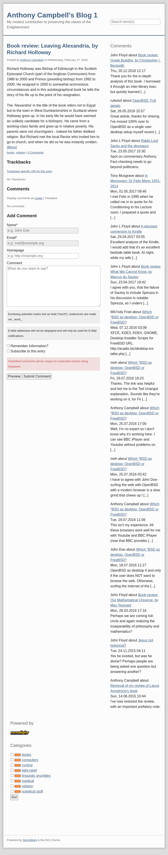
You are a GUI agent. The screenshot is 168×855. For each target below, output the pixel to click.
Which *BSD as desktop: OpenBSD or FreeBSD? (134, 317)
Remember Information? (29, 346)
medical (28, 781)
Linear (39, 198)
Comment (14, 263)
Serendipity (30, 840)
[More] (12, 147)
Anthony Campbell (31, 60)
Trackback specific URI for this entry (29, 171)
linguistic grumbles (36, 775)
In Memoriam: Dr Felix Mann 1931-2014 (135, 181)
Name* (12, 225)
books (10, 152)
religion (20, 152)
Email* (12, 238)
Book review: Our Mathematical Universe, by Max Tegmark (134, 600)
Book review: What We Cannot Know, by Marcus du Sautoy (135, 272)
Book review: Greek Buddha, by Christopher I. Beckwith (135, 60)
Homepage (15, 250)
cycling (27, 765)
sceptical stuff (32, 791)
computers (30, 760)
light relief (29, 770)
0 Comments (36, 152)
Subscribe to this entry (27, 351)
